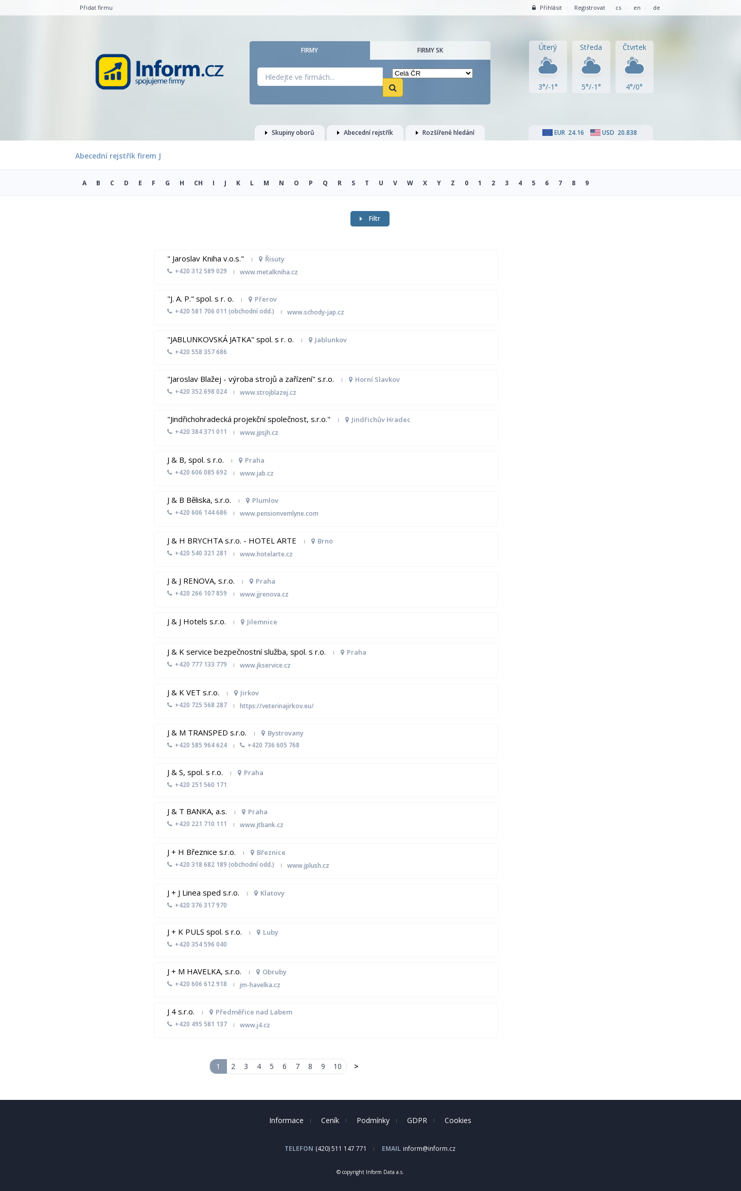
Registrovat (589, 7)
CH (198, 183)
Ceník (330, 1120)
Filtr (370, 218)
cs (618, 7)
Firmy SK (430, 50)
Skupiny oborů (289, 132)
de (656, 7)
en (637, 7)
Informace (286, 1120)
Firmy (309, 50)
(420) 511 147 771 (341, 1148)
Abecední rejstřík (365, 132)
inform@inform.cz (429, 1148)
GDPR (417, 1120)
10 (337, 1066)
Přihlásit (547, 7)
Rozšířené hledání (445, 132)
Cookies (458, 1120)
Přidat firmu (96, 7)
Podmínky (373, 1120)
